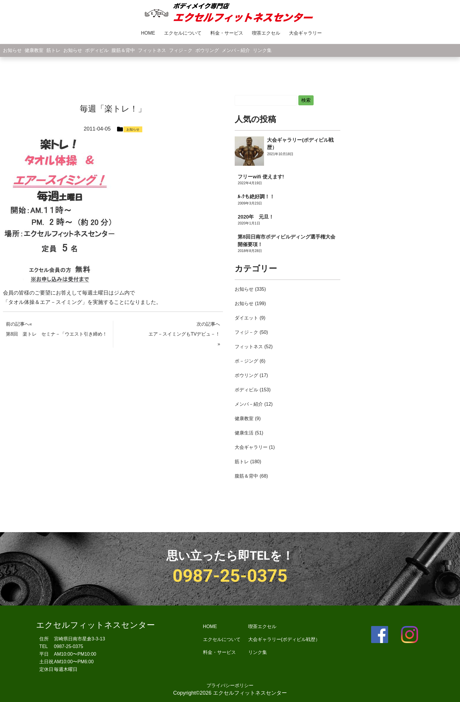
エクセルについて (183, 33)
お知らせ (12, 50)
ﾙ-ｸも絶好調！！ (256, 196)
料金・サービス (226, 33)
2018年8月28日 (250, 251)
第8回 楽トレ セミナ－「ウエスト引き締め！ (56, 333)
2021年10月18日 (280, 154)
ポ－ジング (246, 360)
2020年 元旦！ (256, 217)
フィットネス (152, 50)
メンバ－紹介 (236, 50)
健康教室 (34, 50)
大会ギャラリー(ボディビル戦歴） (284, 639)
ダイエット (246, 317)
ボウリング (207, 50)
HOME (148, 33)
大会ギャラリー (305, 33)
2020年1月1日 (249, 223)
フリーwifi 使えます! (261, 177)
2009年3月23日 (250, 203)
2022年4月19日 (250, 183)
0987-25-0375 (230, 575)
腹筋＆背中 (123, 50)
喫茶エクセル (266, 33)
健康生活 (244, 432)
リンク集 (262, 50)
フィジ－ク (180, 50)
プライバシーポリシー (230, 685)
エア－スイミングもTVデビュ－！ (184, 333)
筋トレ (53, 50)
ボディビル (97, 50)
